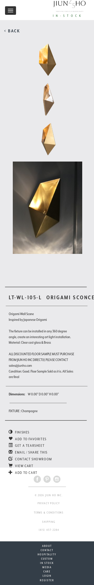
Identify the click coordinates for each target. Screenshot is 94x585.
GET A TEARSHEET (27, 446)
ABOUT (47, 545)
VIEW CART (21, 466)
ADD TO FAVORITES (28, 439)
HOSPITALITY (47, 554)
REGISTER (47, 580)
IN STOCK (47, 562)
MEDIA (47, 567)
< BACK (12, 30)
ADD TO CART (23, 473)
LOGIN (47, 575)
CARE (47, 571)
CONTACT (47, 550)
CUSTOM (47, 558)
